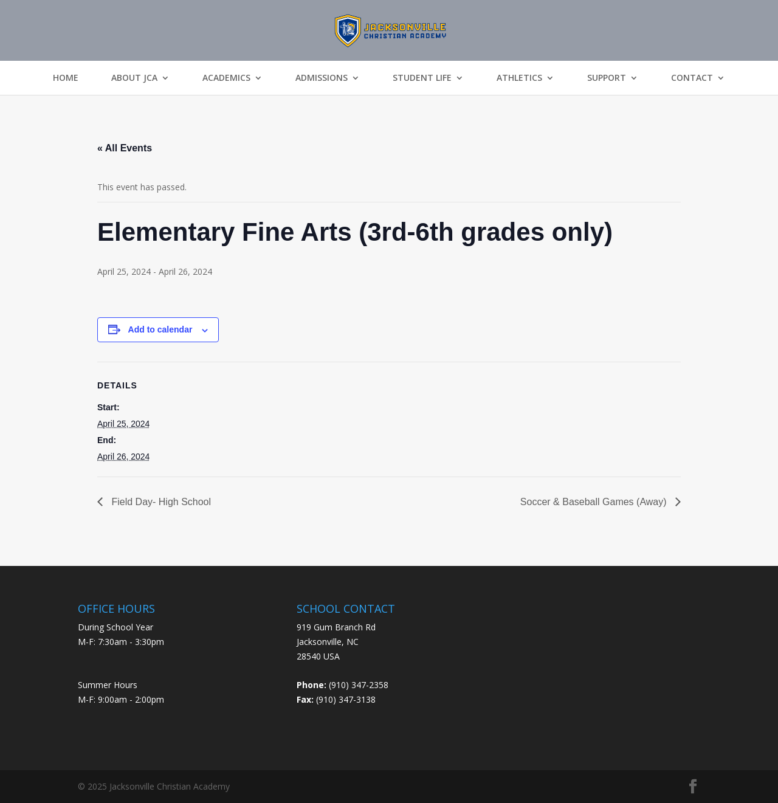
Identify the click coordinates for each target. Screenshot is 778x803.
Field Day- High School (160, 502)
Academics (226, 78)
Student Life (422, 78)
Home (65, 78)
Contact (692, 78)
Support (606, 78)
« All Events (124, 148)
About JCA (134, 78)
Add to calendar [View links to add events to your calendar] (160, 329)
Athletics (519, 78)
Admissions (321, 78)
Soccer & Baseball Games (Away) (594, 502)
